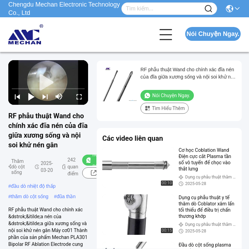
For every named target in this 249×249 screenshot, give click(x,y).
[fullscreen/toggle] (79, 96)
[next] (45, 96)
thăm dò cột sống (30, 196)
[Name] (208, 8)
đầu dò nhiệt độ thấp (33, 186)
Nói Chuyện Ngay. (213, 33)
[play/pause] (31, 96)
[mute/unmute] (59, 96)
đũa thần (66, 196)
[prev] (17, 96)
